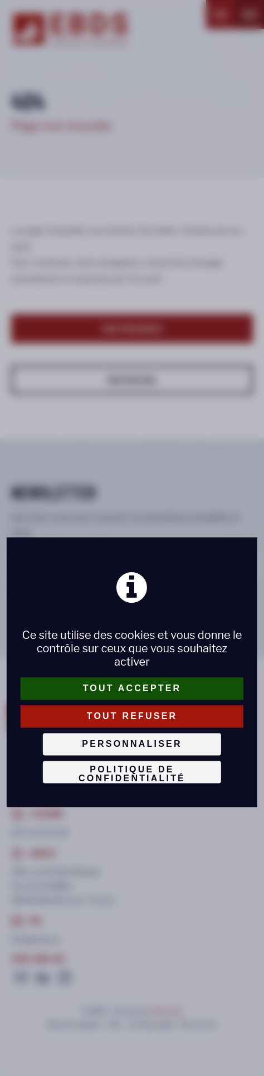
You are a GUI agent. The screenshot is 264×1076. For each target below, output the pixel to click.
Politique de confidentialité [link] (132, 774)
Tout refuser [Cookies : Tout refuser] (132, 716)
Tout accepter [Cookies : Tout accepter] (132, 688)
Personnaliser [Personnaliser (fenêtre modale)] (132, 743)
